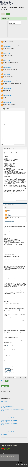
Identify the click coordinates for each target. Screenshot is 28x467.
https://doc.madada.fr (9, 345)
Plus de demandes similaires (4, 434)
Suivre (7, 380)
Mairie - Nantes (3, 413)
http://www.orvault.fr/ (8, 361)
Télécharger (9, 211)
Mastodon (21, 463)
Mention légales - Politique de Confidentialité (7, 453)
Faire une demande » (5, 386)
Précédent (2, 401)
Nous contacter (9, 452)
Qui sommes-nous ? (3, 452)
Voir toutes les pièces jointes (9, 221)
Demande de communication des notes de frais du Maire (9, 414)
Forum (16, 463)
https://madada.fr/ (7, 368)
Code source (25, 463)
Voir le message (8, 42)
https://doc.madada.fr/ (8, 371)
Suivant (5, 401)
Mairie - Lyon (2, 410)
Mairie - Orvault (9, 11)
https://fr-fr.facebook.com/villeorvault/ (11, 362)
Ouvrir (5, 42)
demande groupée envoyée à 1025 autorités (16, 399)
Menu (27, 1)
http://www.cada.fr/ (8, 370)
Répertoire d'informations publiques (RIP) (7, 406)
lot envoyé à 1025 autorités (21, 11)
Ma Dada (6, 3)
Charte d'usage (14, 452)
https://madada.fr (21, 309)
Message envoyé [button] (5, 108)
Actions (2, 380)
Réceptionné (6, 109)
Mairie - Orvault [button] (7, 148)
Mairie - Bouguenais (3, 418)
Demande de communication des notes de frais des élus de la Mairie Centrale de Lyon (13, 409)
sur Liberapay (7, 458)
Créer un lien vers (17, 144)
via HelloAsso (12, 458)
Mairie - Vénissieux (3, 432)
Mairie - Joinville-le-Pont (4, 421)
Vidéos (18, 463)
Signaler (22, 144)
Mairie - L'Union (3, 424)
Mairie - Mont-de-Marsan (4, 427)
